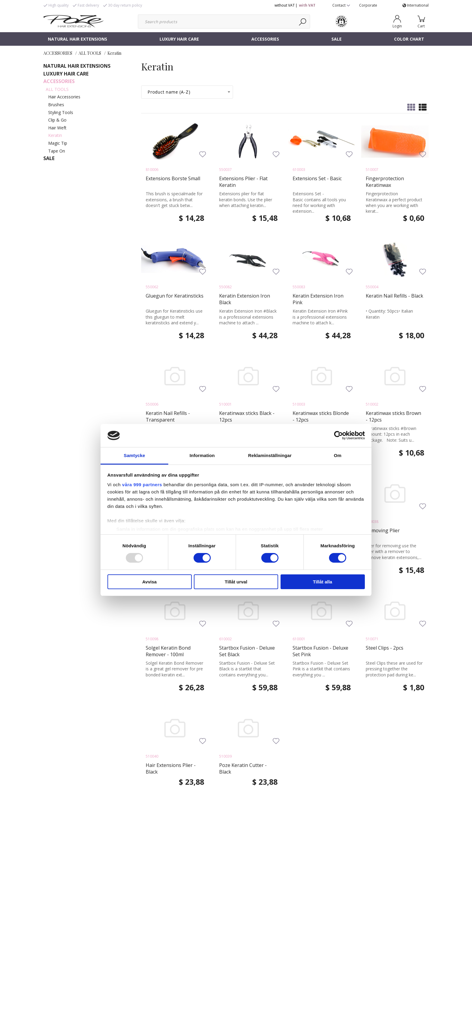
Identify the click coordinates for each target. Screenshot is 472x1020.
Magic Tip (57, 143)
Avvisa (149, 581)
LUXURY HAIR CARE (179, 39)
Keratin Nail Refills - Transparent (168, 416)
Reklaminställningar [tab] (269, 455)
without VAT (285, 5)
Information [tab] (202, 455)
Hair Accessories (64, 97)
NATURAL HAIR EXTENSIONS (77, 39)
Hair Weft (57, 128)
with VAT (307, 5)
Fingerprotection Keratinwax (385, 181)
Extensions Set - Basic (317, 178)
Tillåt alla (322, 581)
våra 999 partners (142, 484)
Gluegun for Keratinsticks (174, 295)
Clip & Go (57, 120)
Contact (341, 5)
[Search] (303, 21)
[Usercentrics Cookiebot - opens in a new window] (338, 435)
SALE (336, 39)
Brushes (56, 104)
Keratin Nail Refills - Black (394, 295)
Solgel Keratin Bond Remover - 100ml (168, 651)
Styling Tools (60, 112)
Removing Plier (383, 530)
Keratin (114, 53)
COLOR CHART (409, 39)
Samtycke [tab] (134, 455)
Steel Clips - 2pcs (384, 647)
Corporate (368, 5)
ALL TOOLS (90, 53)
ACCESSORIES (265, 39)
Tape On (56, 151)
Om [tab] (337, 455)
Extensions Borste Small (173, 178)
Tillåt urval (236, 581)
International (415, 5)
